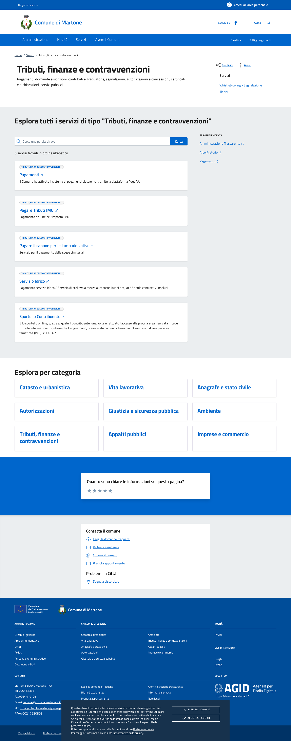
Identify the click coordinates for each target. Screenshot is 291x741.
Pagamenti (31, 174)
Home (18, 55)
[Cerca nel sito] (268, 22)
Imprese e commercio (160, 652)
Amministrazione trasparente (165, 686)
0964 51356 (26, 690)
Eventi (218, 665)
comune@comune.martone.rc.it (42, 702)
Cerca (179, 141)
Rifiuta (196, 709)
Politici (18, 652)
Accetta (196, 718)
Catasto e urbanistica (93, 635)
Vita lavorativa (89, 640)
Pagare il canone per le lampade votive (56, 245)
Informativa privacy (159, 692)
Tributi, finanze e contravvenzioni (167, 640)
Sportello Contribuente (42, 316)
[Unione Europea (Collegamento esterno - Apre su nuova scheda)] (33, 610)
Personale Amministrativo (30, 658)
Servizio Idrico (34, 281)
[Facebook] (234, 22)
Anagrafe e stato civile (94, 646)
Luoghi (218, 659)
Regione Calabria (28, 5)
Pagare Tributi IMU (38, 210)
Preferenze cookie (143, 729)
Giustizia (236, 40)
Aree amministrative (27, 640)
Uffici (18, 646)
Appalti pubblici (156, 646)
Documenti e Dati (25, 664)
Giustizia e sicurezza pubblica (98, 658)
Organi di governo (25, 635)
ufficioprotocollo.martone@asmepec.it (42, 708)
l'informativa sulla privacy (128, 733)
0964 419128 (27, 696)
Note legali (154, 698)
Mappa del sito (26, 733)
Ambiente (153, 635)
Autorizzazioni (89, 652)
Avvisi (218, 635)
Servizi (30, 55)
